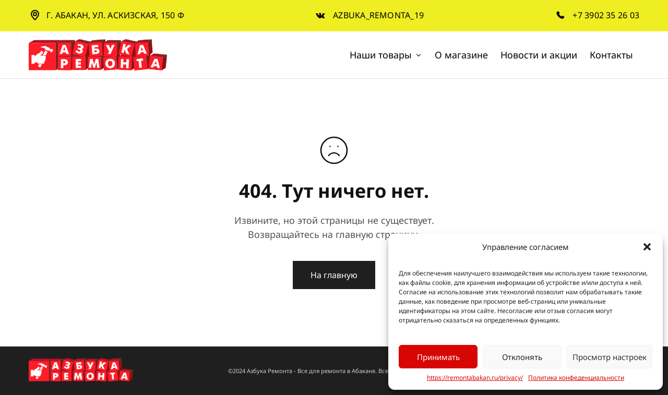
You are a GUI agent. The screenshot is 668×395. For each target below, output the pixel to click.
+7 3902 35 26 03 (605, 15)
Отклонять (522, 357)
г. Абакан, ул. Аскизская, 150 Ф (115, 15)
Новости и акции (538, 54)
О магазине (461, 54)
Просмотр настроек (609, 357)
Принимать (438, 357)
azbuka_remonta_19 (378, 15)
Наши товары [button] (386, 54)
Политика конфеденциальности (576, 378)
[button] (647, 247)
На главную (334, 275)
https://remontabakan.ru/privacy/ (475, 378)
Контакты (611, 54)
